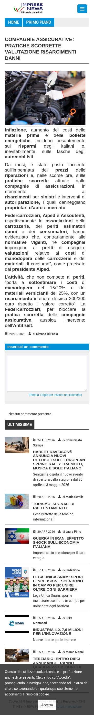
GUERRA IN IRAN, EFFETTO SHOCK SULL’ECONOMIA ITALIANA (58, 542)
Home (13, 22)
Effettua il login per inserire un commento (55, 395)
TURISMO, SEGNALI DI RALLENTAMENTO (53, 506)
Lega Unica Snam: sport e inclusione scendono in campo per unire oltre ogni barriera (58, 583)
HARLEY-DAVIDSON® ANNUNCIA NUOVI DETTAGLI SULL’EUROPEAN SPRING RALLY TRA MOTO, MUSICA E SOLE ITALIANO (59, 460)
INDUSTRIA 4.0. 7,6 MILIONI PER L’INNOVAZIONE (58, 632)
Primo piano (38, 22)
